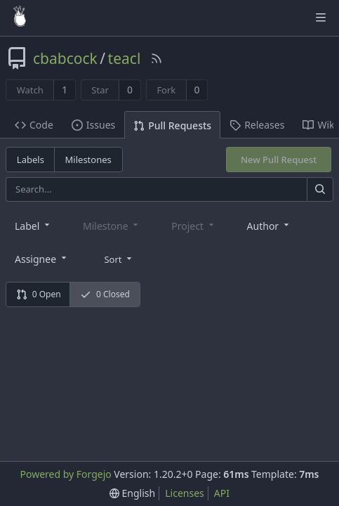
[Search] (320, 189)
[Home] (19, 18)
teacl (124, 58)
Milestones (88, 159)
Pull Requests (172, 125)
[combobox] (33, 225)
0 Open (38, 294)
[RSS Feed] (156, 58)
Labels (30, 159)
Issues (93, 124)
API (222, 493)
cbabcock (65, 58)
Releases (257, 124)
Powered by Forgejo (66, 474)
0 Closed (105, 294)
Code (34, 124)
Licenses (184, 493)
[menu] (118, 258)
